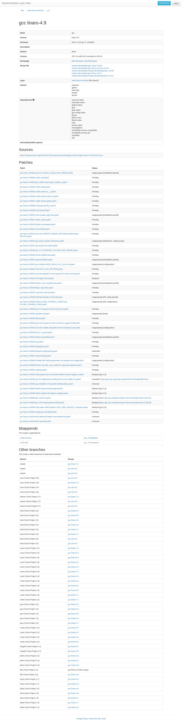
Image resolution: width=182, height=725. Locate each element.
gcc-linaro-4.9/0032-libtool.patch (32, 318)
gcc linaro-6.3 (73, 515)
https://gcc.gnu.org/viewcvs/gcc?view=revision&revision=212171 (125, 398)
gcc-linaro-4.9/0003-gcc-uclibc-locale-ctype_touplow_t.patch (43, 182)
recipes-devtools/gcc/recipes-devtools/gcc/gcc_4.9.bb (93, 71)
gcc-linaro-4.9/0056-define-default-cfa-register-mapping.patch (44, 393)
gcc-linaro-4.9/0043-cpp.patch (31, 342)
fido (22, 10)
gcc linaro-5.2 (73, 511)
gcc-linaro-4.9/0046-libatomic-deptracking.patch (38, 351)
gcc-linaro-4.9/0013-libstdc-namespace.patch (37, 224)
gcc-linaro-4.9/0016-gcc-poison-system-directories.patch (42, 241)
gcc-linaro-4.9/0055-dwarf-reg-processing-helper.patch (41, 389)
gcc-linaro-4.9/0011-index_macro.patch (35, 220)
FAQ (104, 719)
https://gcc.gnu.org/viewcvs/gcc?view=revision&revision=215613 (125, 403)
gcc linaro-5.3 (73, 520)
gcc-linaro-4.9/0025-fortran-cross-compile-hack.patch (41, 283)
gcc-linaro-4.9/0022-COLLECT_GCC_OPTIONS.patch (41, 269)
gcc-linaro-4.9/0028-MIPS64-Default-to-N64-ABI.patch (41, 297)
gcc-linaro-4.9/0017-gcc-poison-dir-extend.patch (39, 246)
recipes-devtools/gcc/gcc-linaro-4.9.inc (87, 73)
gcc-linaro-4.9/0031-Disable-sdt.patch (35, 314)
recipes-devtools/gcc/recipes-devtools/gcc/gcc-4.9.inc (92, 76)
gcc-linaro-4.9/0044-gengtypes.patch (34, 346)
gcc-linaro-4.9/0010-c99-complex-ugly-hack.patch (39, 215)
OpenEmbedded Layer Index (16, 3)
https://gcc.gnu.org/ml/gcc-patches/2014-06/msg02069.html (124, 379)
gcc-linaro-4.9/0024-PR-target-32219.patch (37, 278)
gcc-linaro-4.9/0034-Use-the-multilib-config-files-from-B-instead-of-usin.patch (50, 328)
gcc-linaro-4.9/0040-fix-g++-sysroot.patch (36, 332)
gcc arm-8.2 (72, 469)
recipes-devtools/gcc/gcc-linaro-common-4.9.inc (90, 68)
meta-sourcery (25, 438)
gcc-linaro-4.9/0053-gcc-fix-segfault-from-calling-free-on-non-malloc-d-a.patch (50, 379)
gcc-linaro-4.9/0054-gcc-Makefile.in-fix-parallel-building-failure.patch (46, 384)
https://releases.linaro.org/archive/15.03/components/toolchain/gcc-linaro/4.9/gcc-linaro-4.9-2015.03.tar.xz (61, 155)
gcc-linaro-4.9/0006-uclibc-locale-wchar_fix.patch (39, 196)
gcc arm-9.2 (72, 478)
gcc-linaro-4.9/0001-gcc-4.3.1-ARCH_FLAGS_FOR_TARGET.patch (46, 173)
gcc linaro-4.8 (73, 656)
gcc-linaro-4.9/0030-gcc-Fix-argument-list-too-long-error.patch (44, 309)
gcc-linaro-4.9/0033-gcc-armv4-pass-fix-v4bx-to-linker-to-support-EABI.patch (50, 323)
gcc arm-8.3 (72, 473)
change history (82, 719)
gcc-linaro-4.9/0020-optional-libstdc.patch (36, 260)
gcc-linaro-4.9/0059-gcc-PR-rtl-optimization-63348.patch (42, 403)
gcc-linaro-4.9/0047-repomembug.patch (35, 356)
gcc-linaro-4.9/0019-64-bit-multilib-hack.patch (37, 255)
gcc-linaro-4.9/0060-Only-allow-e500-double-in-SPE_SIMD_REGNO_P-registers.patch (54, 407)
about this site (94, 719)
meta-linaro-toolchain (35, 10)
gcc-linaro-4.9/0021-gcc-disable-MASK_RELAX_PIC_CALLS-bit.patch (47, 264)
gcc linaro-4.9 (73, 525)
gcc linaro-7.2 (73, 464)
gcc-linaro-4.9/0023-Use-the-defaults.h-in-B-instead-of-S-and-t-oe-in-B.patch (50, 274)
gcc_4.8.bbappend (91, 443)
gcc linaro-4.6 (73, 707)
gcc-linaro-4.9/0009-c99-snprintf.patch (35, 210)
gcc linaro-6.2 (73, 628)
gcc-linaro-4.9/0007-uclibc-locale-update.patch (38, 201)
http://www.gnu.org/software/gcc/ (84, 61)
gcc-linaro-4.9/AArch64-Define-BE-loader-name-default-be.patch (45, 417)
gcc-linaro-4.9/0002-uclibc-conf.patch (34, 178)
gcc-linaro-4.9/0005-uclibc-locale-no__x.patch (38, 192)
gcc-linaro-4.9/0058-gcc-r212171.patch (35, 398)
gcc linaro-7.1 (73, 534)
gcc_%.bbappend (91, 438)
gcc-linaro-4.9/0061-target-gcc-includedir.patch (38, 412)
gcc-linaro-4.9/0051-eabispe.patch (33, 370)
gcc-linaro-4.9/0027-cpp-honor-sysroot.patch (37, 292)
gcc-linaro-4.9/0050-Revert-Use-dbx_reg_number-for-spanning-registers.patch (50, 365)
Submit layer (164, 3)
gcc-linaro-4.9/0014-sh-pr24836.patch (35, 229)
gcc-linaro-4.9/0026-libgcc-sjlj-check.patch (36, 288)
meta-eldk (24, 443)
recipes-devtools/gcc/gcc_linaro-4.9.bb (87, 66)
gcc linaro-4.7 (73, 698)
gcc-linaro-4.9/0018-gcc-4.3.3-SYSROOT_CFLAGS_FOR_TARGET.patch (49, 250)
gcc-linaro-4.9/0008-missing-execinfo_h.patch (38, 206)
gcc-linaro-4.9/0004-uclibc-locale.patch (35, 187)
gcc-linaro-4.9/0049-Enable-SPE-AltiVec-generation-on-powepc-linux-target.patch (52, 360)
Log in (176, 3)
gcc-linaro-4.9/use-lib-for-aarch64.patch (35, 421)
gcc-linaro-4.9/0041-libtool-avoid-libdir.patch (37, 337)
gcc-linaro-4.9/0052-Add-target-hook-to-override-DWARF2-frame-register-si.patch (52, 375)
